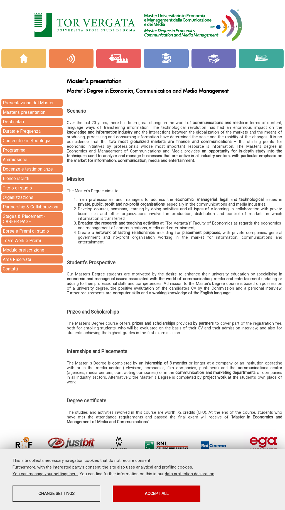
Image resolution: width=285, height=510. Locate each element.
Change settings (56, 493)
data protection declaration (189, 473)
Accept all (157, 493)
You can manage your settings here (45, 473)
